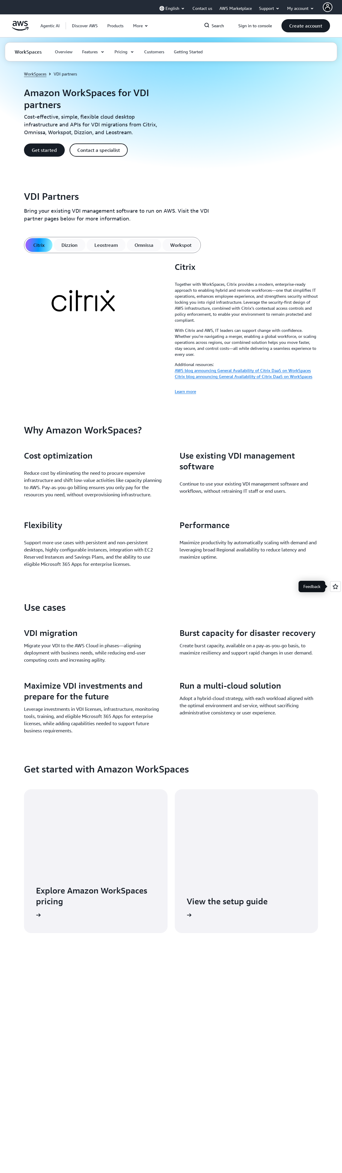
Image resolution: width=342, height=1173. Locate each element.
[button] (85, 25)
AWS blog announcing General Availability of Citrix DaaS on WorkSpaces (243, 370)
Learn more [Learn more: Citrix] (185, 391)
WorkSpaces (35, 73)
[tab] (38, 245)
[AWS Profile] (327, 7)
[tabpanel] (171, 328)
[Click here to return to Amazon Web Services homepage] (20, 29)
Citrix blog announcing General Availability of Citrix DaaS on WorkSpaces (243, 376)
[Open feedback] (335, 586)
